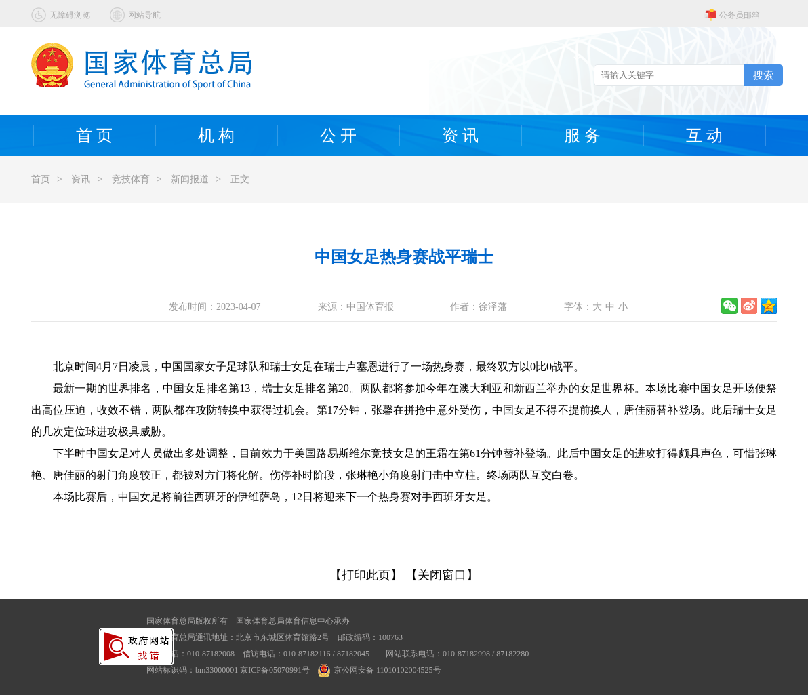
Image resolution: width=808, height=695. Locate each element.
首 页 (94, 135)
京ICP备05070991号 (275, 670)
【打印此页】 (366, 575)
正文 (239, 179)
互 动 (704, 135)
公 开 (338, 135)
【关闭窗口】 (442, 575)
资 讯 (460, 135)
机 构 (216, 135)
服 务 (582, 135)
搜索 (763, 75)
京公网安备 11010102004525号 (379, 670)
